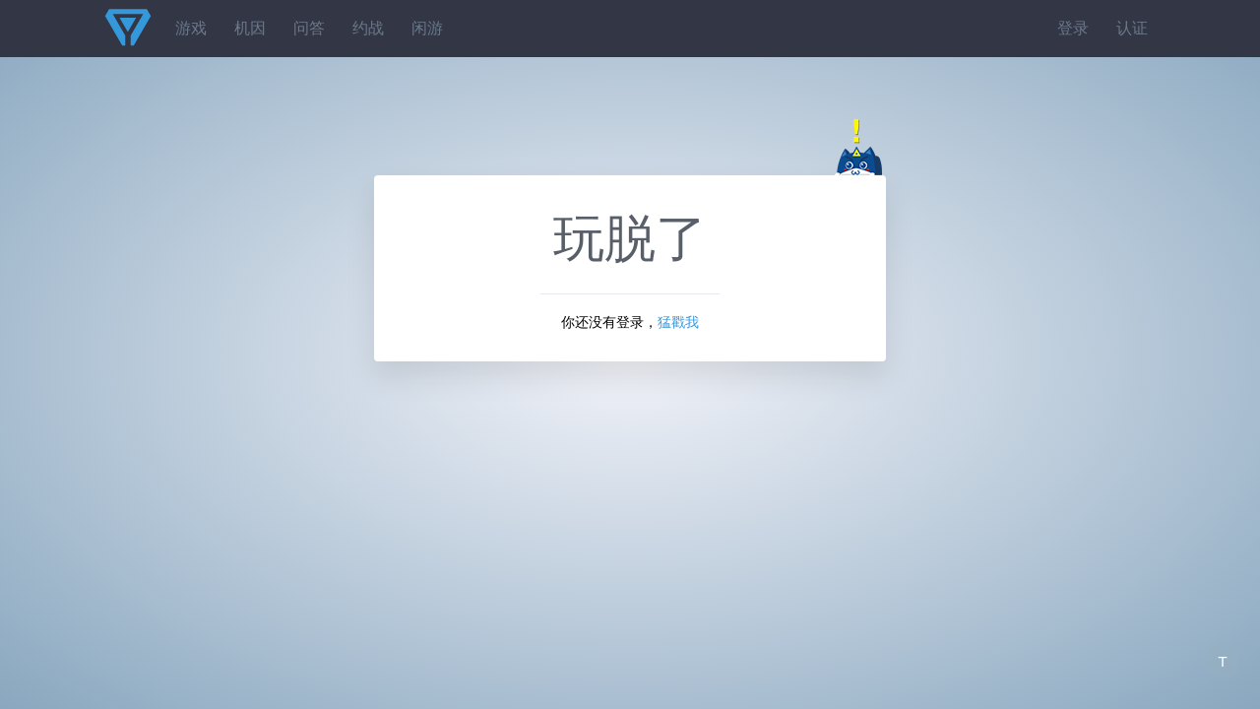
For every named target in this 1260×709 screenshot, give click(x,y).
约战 (368, 28)
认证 (1132, 28)
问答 (309, 28)
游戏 (191, 28)
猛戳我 (678, 322)
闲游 (427, 28)
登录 (1073, 28)
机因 (250, 28)
